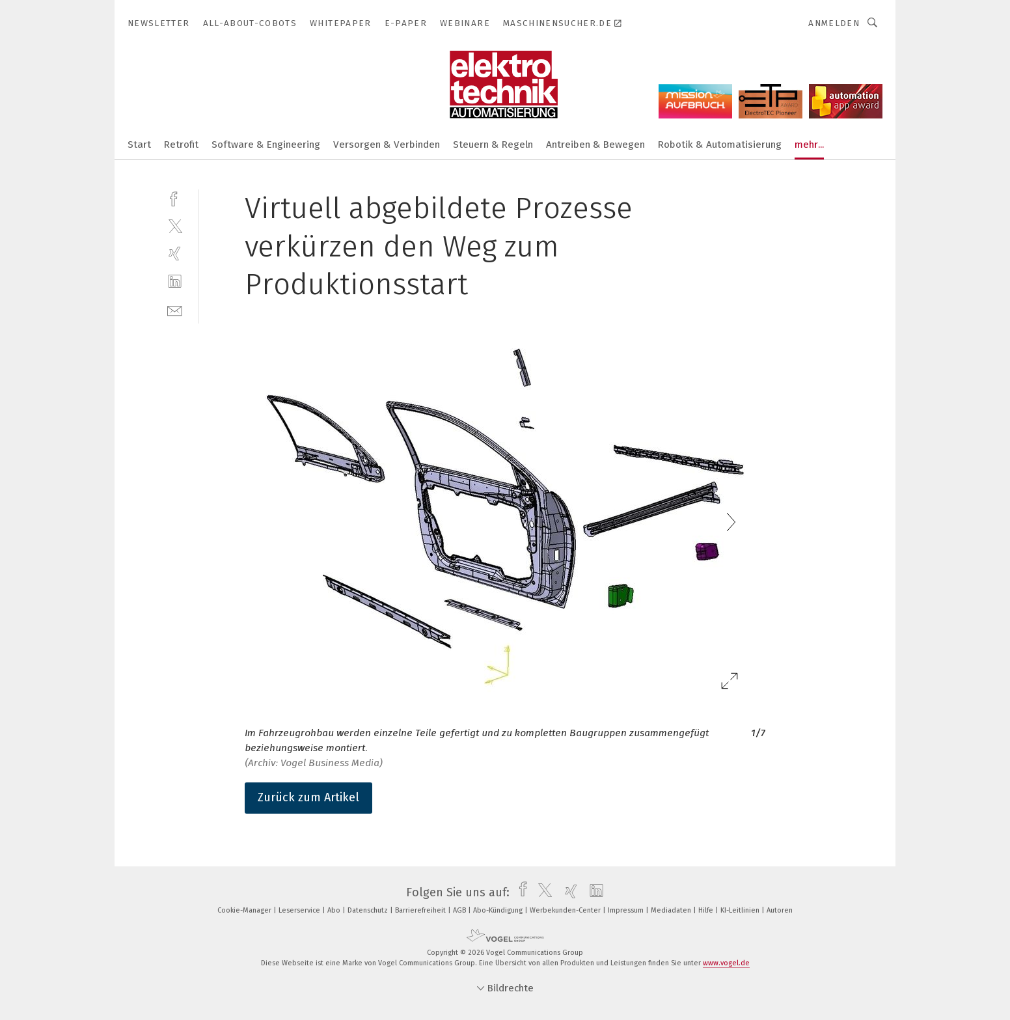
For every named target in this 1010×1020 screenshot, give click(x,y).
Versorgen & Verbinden (386, 144)
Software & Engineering (266, 144)
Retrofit (181, 144)
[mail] (175, 309)
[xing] (175, 253)
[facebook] (175, 197)
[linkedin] (175, 281)
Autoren (780, 910)
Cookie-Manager (245, 910)
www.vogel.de (726, 963)
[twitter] (175, 225)
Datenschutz (369, 910)
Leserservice (300, 910)
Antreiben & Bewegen (595, 144)
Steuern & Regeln (493, 144)
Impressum (627, 910)
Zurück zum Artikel (308, 797)
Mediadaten (672, 910)
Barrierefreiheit (421, 910)
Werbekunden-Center (566, 910)
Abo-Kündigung (499, 910)
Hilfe (706, 910)
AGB (460, 910)
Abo (334, 910)
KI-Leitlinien (740, 910)
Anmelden (834, 23)
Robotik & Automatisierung (720, 144)
